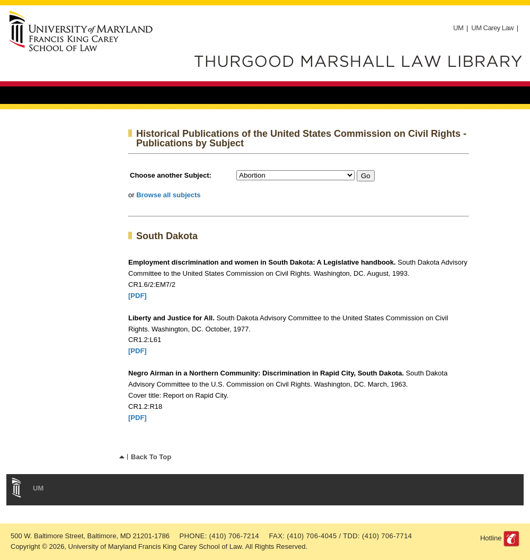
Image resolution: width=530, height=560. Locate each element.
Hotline (490, 538)
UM (458, 28)
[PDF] (137, 296)
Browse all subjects (168, 195)
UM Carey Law (492, 28)
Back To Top (151, 457)
